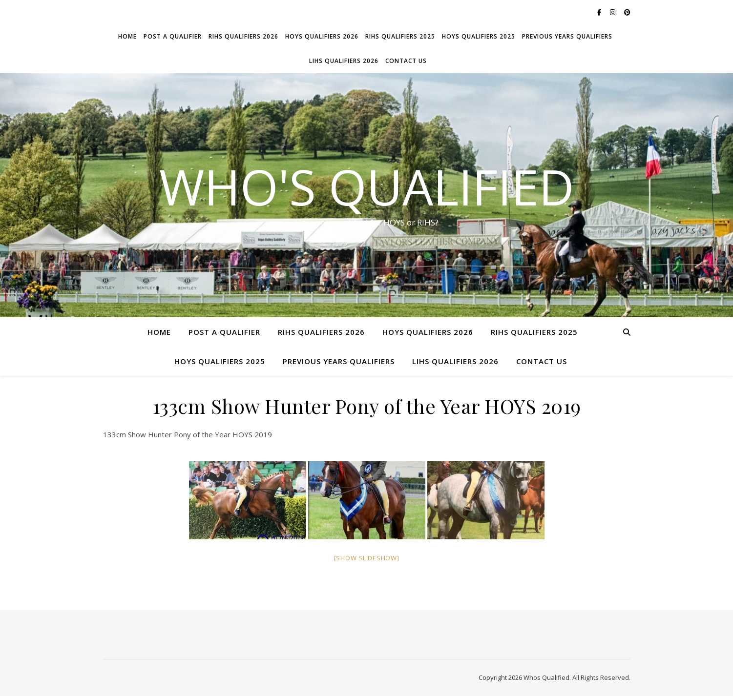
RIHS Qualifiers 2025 (400, 36)
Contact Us (406, 61)
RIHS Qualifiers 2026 (243, 36)
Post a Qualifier (173, 36)
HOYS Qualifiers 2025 (478, 36)
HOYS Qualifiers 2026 (321, 36)
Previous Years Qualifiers (567, 36)
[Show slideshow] (366, 557)
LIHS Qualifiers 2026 (343, 61)
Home (127, 36)
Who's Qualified (366, 186)
